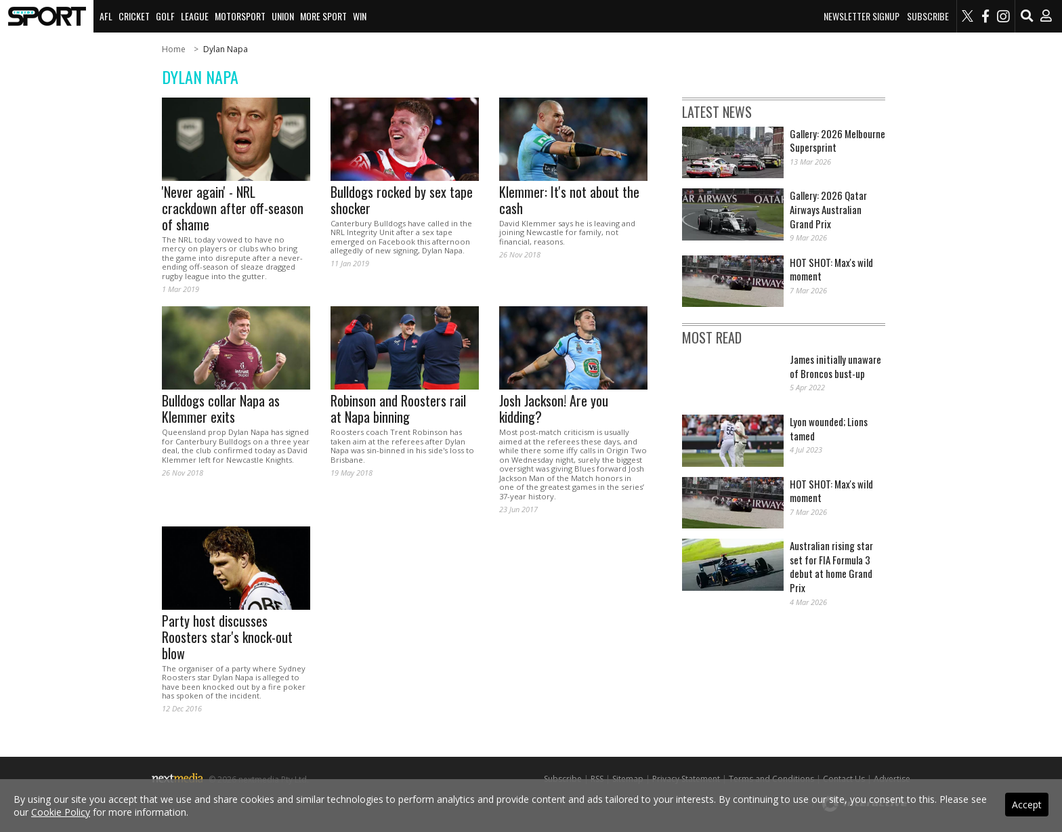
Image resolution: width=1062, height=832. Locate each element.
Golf (165, 16)
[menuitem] (46, 16)
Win (359, 16)
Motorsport (240, 16)
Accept (1027, 804)
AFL (106, 16)
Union (283, 16)
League (195, 16)
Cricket (134, 16)
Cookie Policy (60, 812)
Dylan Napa (225, 49)
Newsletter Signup (861, 16)
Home (174, 49)
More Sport (323, 16)
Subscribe (928, 16)
